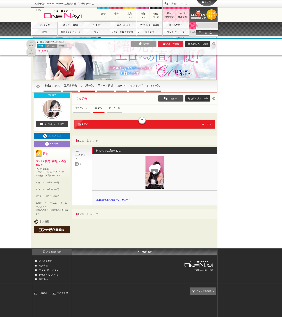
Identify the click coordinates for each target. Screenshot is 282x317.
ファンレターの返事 (149, 25)
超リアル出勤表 (70, 25)
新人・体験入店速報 (123, 32)
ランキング (44, 25)
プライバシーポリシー (50, 270)
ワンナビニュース (175, 32)
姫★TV (97, 25)
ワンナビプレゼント (212, 15)
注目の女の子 (175, 25)
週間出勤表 (70, 85)
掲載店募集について (48, 274)
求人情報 (149, 32)
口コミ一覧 (153, 85)
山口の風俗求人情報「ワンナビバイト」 (115, 200)
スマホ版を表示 (53, 252)
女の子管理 (62, 293)
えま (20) (81, 98)
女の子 (193, 32)
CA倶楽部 (43, 51)
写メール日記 (123, 25)
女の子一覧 (87, 85)
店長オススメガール (70, 32)
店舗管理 (42, 293)
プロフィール (81, 108)
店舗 (193, 25)
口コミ (97, 32)
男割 (44, 32)
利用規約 (43, 279)
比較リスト (179, 3)
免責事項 (43, 265)
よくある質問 (45, 261)
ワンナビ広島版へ (205, 291)
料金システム (52, 85)
